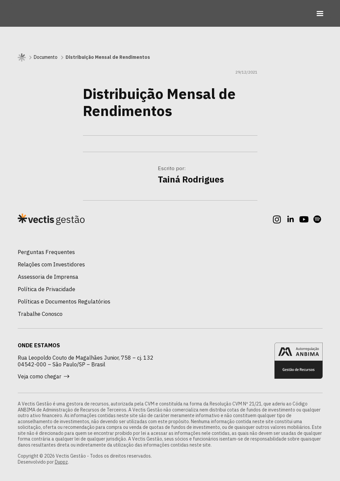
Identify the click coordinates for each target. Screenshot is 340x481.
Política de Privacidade (46, 289)
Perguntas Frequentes (46, 252)
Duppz (61, 462)
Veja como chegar (43, 376)
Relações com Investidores (51, 264)
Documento (46, 57)
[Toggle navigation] (320, 13)
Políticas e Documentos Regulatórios (64, 301)
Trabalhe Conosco (40, 314)
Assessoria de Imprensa (48, 276)
